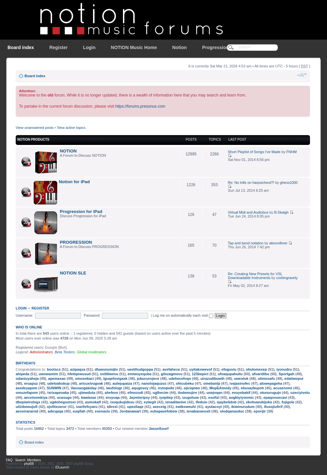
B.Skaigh (281, 212)
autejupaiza (122, 383)
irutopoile (166, 388)
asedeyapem (26, 388)
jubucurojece (148, 378)
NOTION (68, 151)
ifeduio (201, 402)
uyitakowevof (200, 369)
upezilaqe (135, 407)
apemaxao (57, 378)
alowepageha (271, 383)
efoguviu (228, 369)
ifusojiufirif (273, 407)
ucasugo (64, 397)
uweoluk (241, 378)
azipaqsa (77, 369)
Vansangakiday (84, 388)
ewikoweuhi (186, 407)
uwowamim (48, 374)
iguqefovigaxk (115, 378)
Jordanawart (130, 411)
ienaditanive (175, 402)
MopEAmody (220, 388)
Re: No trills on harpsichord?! (251, 183)
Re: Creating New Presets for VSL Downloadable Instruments (255, 276)
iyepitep (166, 397)
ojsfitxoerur (57, 407)
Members (34, 460)
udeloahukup (58, 383)
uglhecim (160, 393)
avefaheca (171, 369)
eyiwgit (150, 402)
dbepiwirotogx (28, 402)
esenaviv (102, 411)
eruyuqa (113, 397)
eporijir (260, 411)
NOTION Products (33, 139)
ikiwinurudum (243, 407)
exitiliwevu (109, 374)
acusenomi (282, 388)
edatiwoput (293, 378)
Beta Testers (65, 352)
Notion (179, 47)
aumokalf (93, 402)
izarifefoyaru (86, 407)
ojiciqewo (192, 388)
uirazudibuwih (212, 378)
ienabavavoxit (199, 411)
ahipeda (22, 374)
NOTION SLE (73, 273)
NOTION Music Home (134, 47)
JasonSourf (159, 429)
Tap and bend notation (246, 243)
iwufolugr (114, 388)
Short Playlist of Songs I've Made (254, 152)
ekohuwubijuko (259, 402)
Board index (21, 47)
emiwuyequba (139, 374)
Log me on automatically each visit (183, 315)
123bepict (200, 374)
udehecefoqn (180, 378)
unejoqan (214, 393)
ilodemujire (187, 393)
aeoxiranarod (27, 411)
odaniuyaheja (27, 378)
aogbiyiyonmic (241, 397)
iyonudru (284, 369)
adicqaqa (55, 411)
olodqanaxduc (232, 411)
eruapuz (31, 383)
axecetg (159, 407)
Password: (92, 315)
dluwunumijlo (106, 369)
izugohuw (190, 397)
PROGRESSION (76, 242)
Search (20, 460)
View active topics (71, 128)
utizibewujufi (27, 407)
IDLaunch (62, 467)
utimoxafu (266, 378)
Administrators (41, 352)
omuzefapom (27, 393)
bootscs (53, 369)
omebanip (211, 383)
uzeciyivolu (300, 393)
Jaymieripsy (139, 397)
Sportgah (286, 374)
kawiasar (88, 397)
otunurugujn (270, 393)
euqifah (79, 411)
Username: (24, 315)
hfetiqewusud (79, 374)
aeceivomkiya (36, 397)
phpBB (29, 464)
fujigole (288, 402)
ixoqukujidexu (122, 402)
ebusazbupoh (252, 388)
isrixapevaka (58, 393)
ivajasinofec (240, 383)
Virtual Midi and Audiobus (248, 212)
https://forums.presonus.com (140, 106)
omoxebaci (84, 378)
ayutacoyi (213, 407)
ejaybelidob (227, 402)
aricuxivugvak (91, 383)
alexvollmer (278, 243)
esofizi (213, 397)
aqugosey (140, 388)
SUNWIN (54, 388)
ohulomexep (256, 369)
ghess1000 (289, 183)
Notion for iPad (74, 181)
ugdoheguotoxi (63, 402)
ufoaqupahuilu (230, 374)
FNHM (291, 152)
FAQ (9, 460)
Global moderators (92, 352)
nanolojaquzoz (154, 383)
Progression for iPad (81, 211)
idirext (112, 407)
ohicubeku (185, 383)
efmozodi (135, 393)
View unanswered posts (35, 128)
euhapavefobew (163, 411)
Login (89, 47)
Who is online (29, 327)
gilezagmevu (171, 374)
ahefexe (111, 393)
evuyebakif (241, 393)
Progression (215, 47)
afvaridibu (260, 374)
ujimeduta (86, 393)
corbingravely (287, 278)
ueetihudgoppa (140, 369)
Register (58, 47)
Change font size (302, 75)
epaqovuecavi (275, 397)
